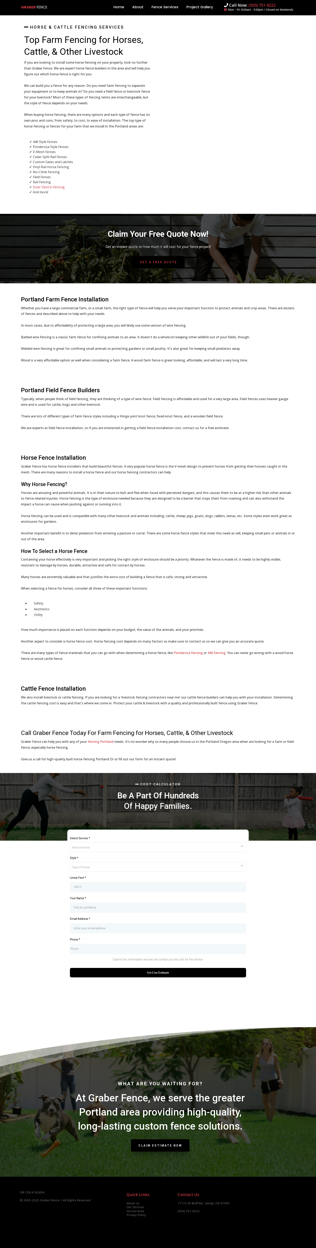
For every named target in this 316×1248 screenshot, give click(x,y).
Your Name (78, 898)
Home (118, 6)
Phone (75, 939)
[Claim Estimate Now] (160, 1145)
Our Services (136, 1207)
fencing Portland (100, 741)
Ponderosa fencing (188, 653)
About (137, 6)
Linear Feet (78, 877)
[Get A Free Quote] (158, 262)
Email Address (80, 918)
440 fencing (217, 653)
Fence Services (165, 6)
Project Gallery (199, 6)
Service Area (136, 1211)
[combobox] (158, 847)
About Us (133, 1203)
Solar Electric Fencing (49, 187)
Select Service (80, 838)
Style (74, 858)
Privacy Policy (136, 1215)
